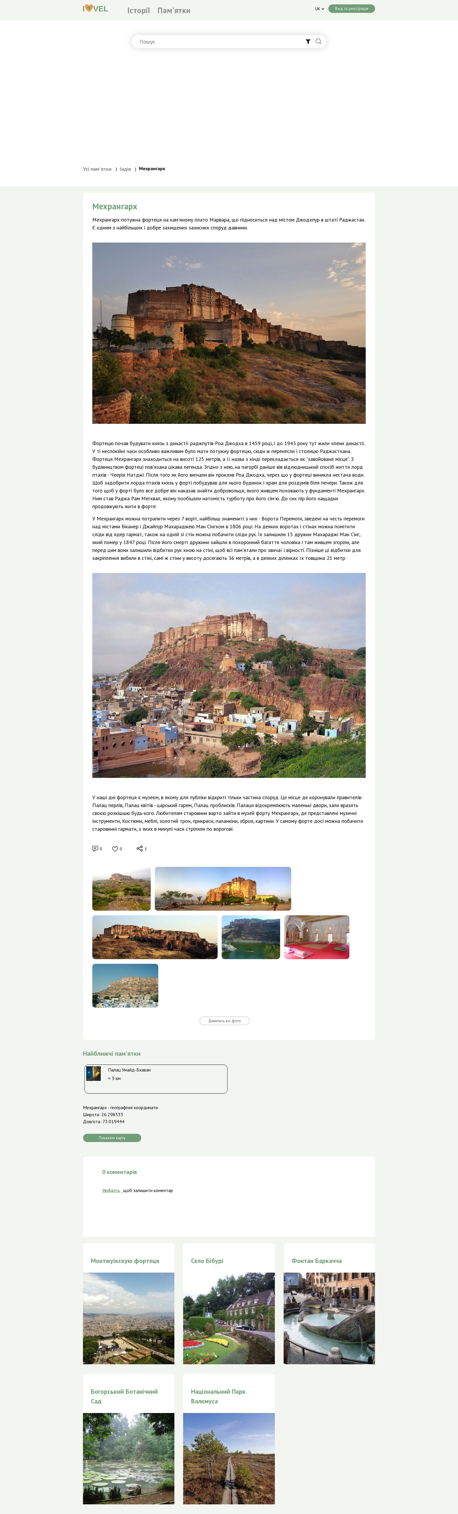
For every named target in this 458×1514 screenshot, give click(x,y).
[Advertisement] (229, 109)
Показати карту (112, 1137)
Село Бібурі (207, 1261)
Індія (125, 168)
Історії (138, 10)
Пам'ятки (173, 10)
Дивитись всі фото (224, 1020)
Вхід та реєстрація (351, 8)
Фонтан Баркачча (317, 1261)
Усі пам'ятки (97, 168)
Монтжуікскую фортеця (125, 1261)
